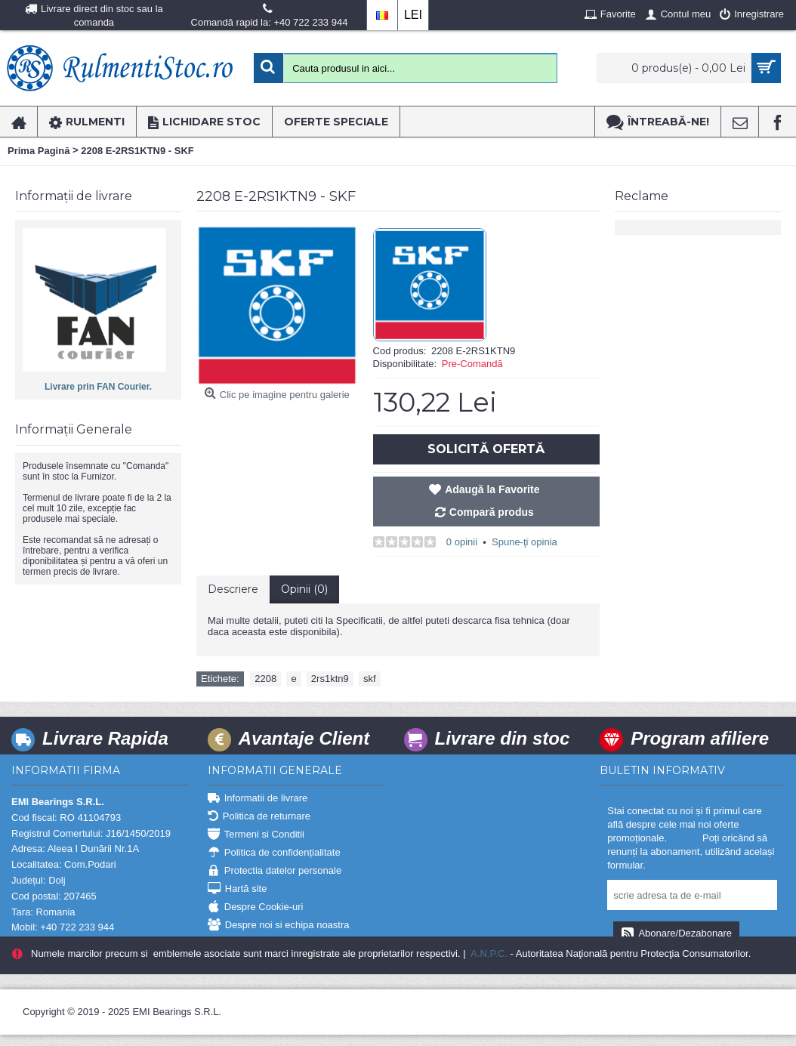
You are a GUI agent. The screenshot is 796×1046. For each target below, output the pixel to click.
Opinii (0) (304, 589)
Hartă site (237, 889)
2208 (265, 678)
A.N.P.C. (488, 953)
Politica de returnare (259, 816)
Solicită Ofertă (486, 449)
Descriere (233, 589)
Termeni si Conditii (256, 834)
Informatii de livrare (258, 798)
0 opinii (461, 542)
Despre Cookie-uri (256, 907)
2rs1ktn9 (330, 678)
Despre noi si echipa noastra (279, 925)
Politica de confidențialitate (274, 853)
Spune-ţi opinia (524, 542)
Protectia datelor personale (274, 871)
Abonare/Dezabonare (676, 934)
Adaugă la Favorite (492, 489)
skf (369, 678)
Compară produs (491, 512)
